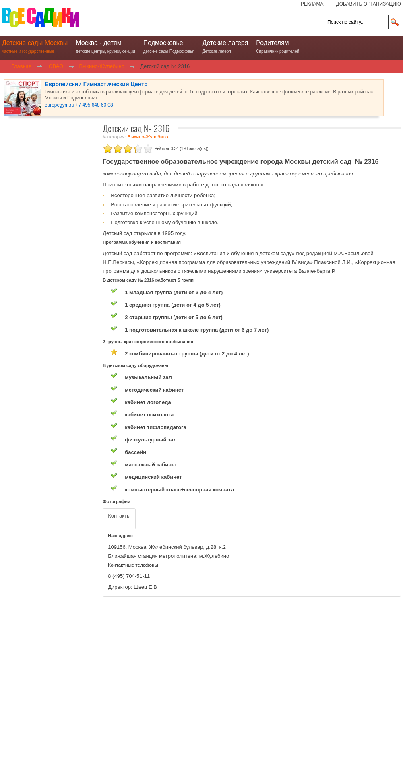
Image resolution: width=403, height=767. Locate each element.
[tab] (119, 518)
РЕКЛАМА (312, 4)
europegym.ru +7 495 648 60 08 (79, 105)
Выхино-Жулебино (147, 136)
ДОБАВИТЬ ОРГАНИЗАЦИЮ (368, 4)
